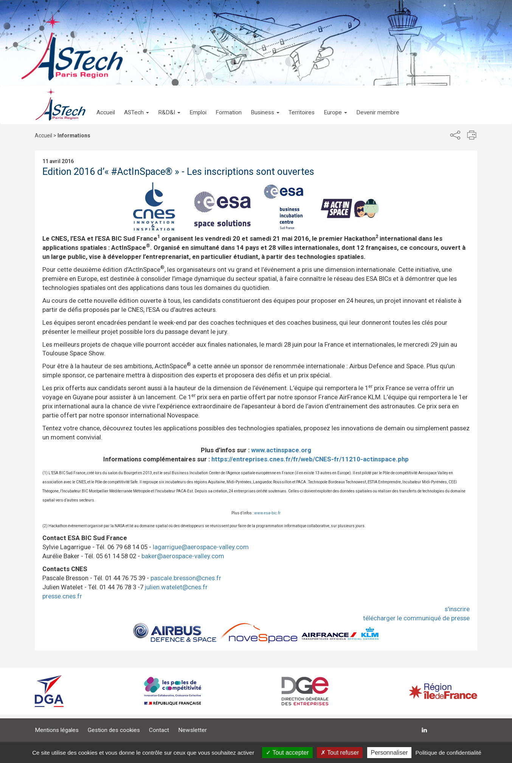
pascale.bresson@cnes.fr (185, 578)
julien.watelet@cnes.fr (176, 587)
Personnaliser (389, 752)
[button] (136, 105)
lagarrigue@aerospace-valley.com (201, 547)
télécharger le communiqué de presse (416, 618)
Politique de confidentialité (448, 752)
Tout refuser (340, 752)
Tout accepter (287, 752)
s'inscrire (457, 609)
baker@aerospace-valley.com (182, 556)
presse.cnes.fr (62, 596)
